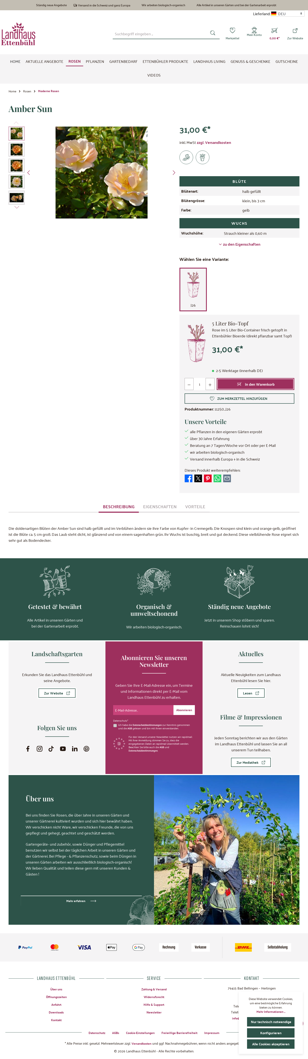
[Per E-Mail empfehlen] (227, 479)
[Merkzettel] (232, 33)
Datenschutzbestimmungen (148, 724)
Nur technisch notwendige (273, 1021)
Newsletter (154, 1012)
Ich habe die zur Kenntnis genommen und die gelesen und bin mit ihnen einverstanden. (155, 725)
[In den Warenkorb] (255, 385)
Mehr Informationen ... (270, 1011)
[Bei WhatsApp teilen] (217, 479)
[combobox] (160, 34)
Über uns (56, 988)
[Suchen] (213, 34)
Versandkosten (141, 1043)
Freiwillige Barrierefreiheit (182, 1032)
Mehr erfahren (76, 900)
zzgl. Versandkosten (214, 143)
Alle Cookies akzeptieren (272, 1043)
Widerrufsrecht (154, 996)
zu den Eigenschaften (239, 246)
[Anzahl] (200, 385)
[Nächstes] (174, 174)
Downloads (56, 1012)
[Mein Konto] (254, 33)
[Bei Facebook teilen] (188, 479)
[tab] (119, 507)
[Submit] (183, 709)
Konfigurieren (271, 1032)
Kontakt (56, 1020)
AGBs (112, 1032)
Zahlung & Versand (154, 988)
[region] (92, 174)
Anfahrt (56, 1004)
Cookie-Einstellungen (139, 1032)
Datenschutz (91, 1032)
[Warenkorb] (274, 33)
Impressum (217, 1032)
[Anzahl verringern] (189, 385)
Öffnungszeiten (56, 996)
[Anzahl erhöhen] (210, 385)
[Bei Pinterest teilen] (208, 479)
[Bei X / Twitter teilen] (198, 479)
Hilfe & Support (154, 1004)
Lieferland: (261, 13)
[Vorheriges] (29, 174)
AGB (130, 727)
